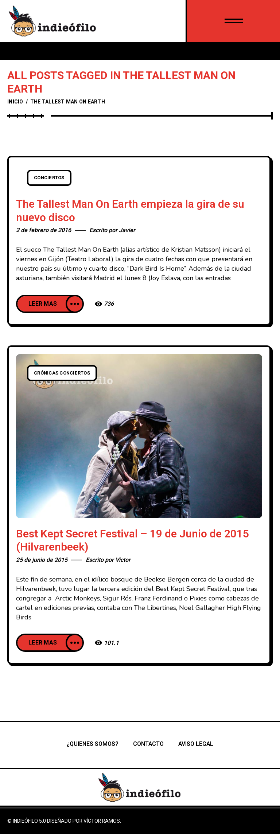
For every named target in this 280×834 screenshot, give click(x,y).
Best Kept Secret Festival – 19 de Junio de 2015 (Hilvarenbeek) (132, 541)
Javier (127, 230)
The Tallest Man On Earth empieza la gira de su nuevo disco (130, 211)
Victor (123, 560)
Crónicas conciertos (62, 373)
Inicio (15, 102)
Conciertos (49, 178)
